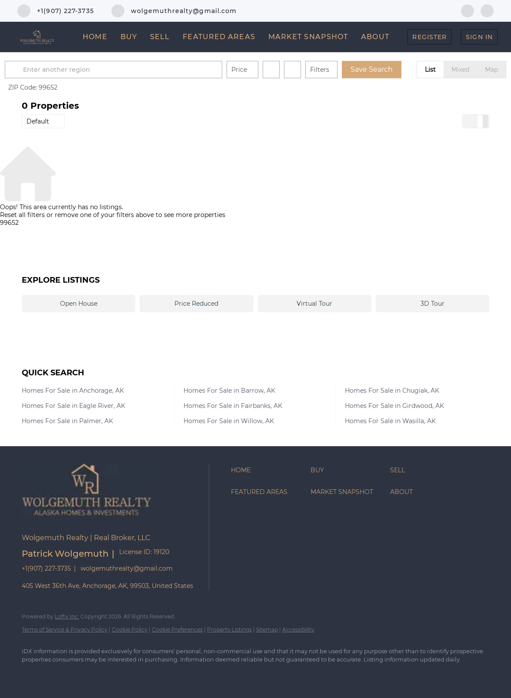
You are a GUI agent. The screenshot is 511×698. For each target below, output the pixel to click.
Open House (78, 303)
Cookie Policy (129, 629)
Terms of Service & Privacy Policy (64, 629)
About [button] (375, 37)
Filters (336, 69)
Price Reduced (196, 303)
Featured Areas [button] (219, 37)
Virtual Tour (314, 303)
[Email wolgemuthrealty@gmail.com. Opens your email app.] (174, 10)
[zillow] (487, 10)
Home (95, 37)
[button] (32, 69)
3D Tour (432, 303)
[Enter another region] (134, 69)
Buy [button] (128, 37)
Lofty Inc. (67, 616)
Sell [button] (160, 37)
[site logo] (93, 522)
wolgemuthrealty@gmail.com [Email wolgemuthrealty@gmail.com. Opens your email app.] (126, 568)
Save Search (388, 69)
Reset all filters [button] (22, 215)
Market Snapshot (308, 37)
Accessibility (298, 629)
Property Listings (229, 629)
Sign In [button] (479, 37)
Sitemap (267, 629)
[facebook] (467, 10)
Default (38, 121)
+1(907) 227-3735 (46, 568)
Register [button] (429, 37)
